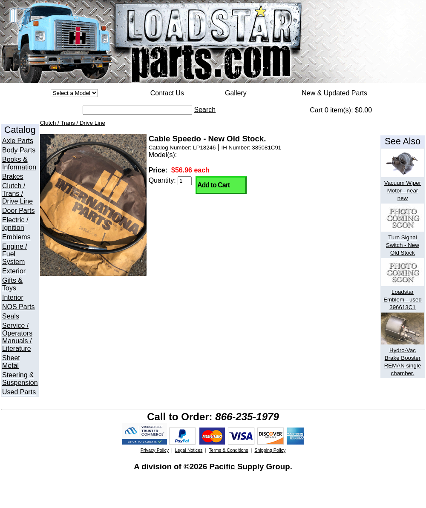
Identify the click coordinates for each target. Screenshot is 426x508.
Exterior (14, 271)
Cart (316, 110)
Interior (12, 297)
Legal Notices (189, 450)
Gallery (236, 93)
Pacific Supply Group (249, 466)
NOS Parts (18, 306)
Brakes (12, 176)
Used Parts (19, 392)
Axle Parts (17, 140)
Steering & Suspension (20, 378)
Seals (10, 316)
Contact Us (167, 93)
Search (205, 109)
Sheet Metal (11, 361)
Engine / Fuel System (14, 254)
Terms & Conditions (228, 450)
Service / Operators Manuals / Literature (17, 337)
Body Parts (18, 150)
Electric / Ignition (15, 223)
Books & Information (19, 163)
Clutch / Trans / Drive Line (17, 193)
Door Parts (18, 210)
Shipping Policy (269, 450)
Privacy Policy (155, 450)
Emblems (16, 237)
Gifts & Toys (12, 284)
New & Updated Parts (334, 93)
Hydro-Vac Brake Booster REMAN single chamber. (402, 357)
